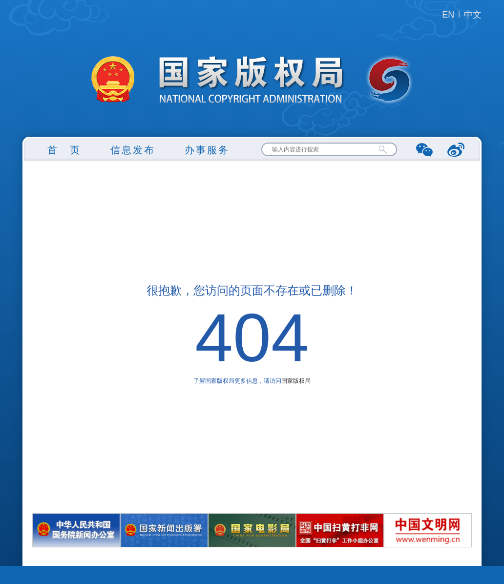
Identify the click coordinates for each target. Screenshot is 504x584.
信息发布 (132, 150)
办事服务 (207, 150)
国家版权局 (296, 380)
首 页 (64, 150)
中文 (473, 15)
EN (448, 15)
